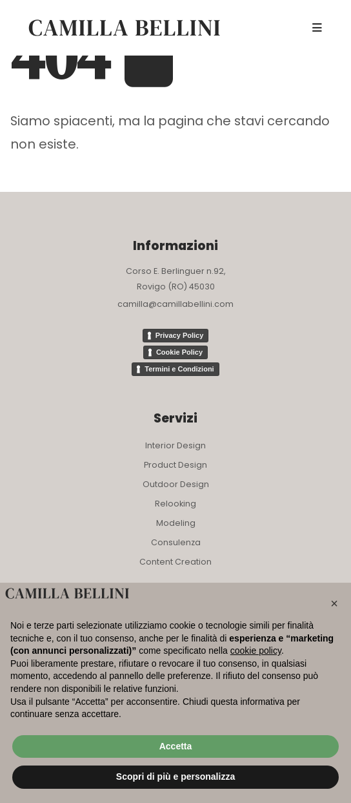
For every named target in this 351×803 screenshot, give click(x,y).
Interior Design (175, 445)
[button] (334, 603)
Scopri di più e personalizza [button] (175, 776)
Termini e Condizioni (179, 369)
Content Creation (175, 561)
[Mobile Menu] (317, 28)
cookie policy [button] (255, 650)
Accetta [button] (175, 746)
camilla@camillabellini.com (175, 303)
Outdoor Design (176, 484)
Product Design (175, 464)
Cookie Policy (179, 352)
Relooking (175, 503)
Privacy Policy (179, 335)
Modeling (176, 522)
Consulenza (176, 542)
